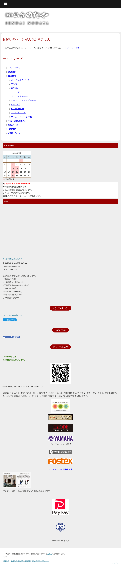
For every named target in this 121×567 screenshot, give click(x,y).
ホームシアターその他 (21, 117)
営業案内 (12, 72)
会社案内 (12, 129)
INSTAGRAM (60, 346)
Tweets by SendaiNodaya (13, 315)
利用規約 (6, 561)
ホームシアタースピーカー (23, 100)
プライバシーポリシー (40, 561)
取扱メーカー (14, 125)
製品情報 (12, 76)
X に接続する (9, 320)
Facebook (60, 330)
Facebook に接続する (11, 337)
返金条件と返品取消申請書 (21, 561)
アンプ (14, 84)
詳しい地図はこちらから (12, 259)
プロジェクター (18, 113)
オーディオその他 (19, 96)
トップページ (14, 68)
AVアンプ (15, 104)
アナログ (15, 92)
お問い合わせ (14, 133)
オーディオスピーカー (21, 80)
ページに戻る (73, 48)
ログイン (115, 563)
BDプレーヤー (17, 109)
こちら (49, 554)
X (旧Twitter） (60, 308)
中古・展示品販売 (16, 121)
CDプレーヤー (17, 88)
